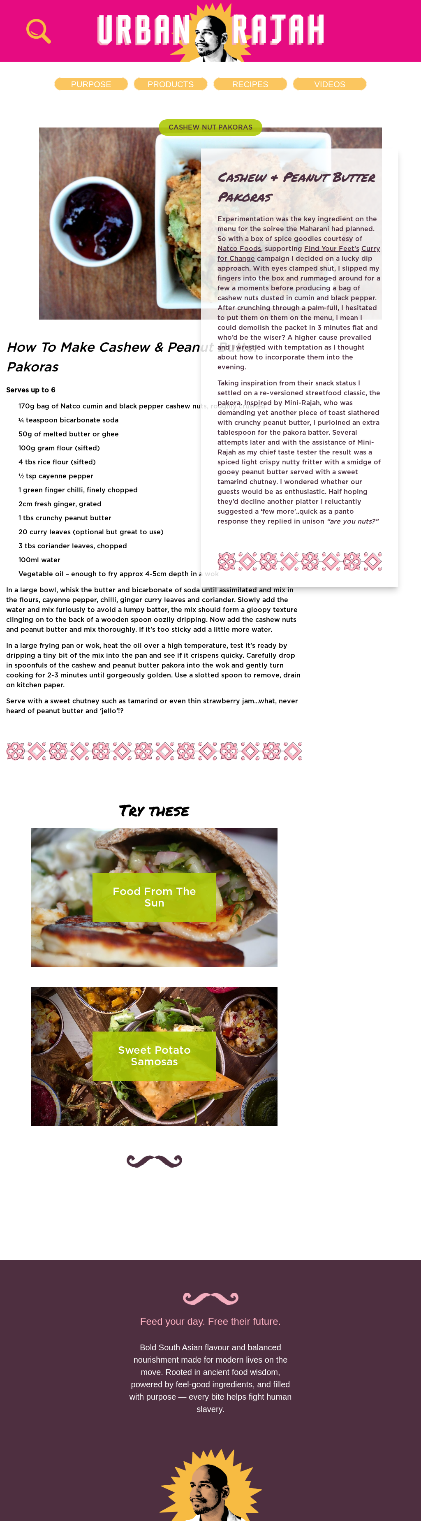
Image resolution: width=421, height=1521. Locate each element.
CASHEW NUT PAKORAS (210, 127)
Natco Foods (239, 249)
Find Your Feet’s (331, 249)
